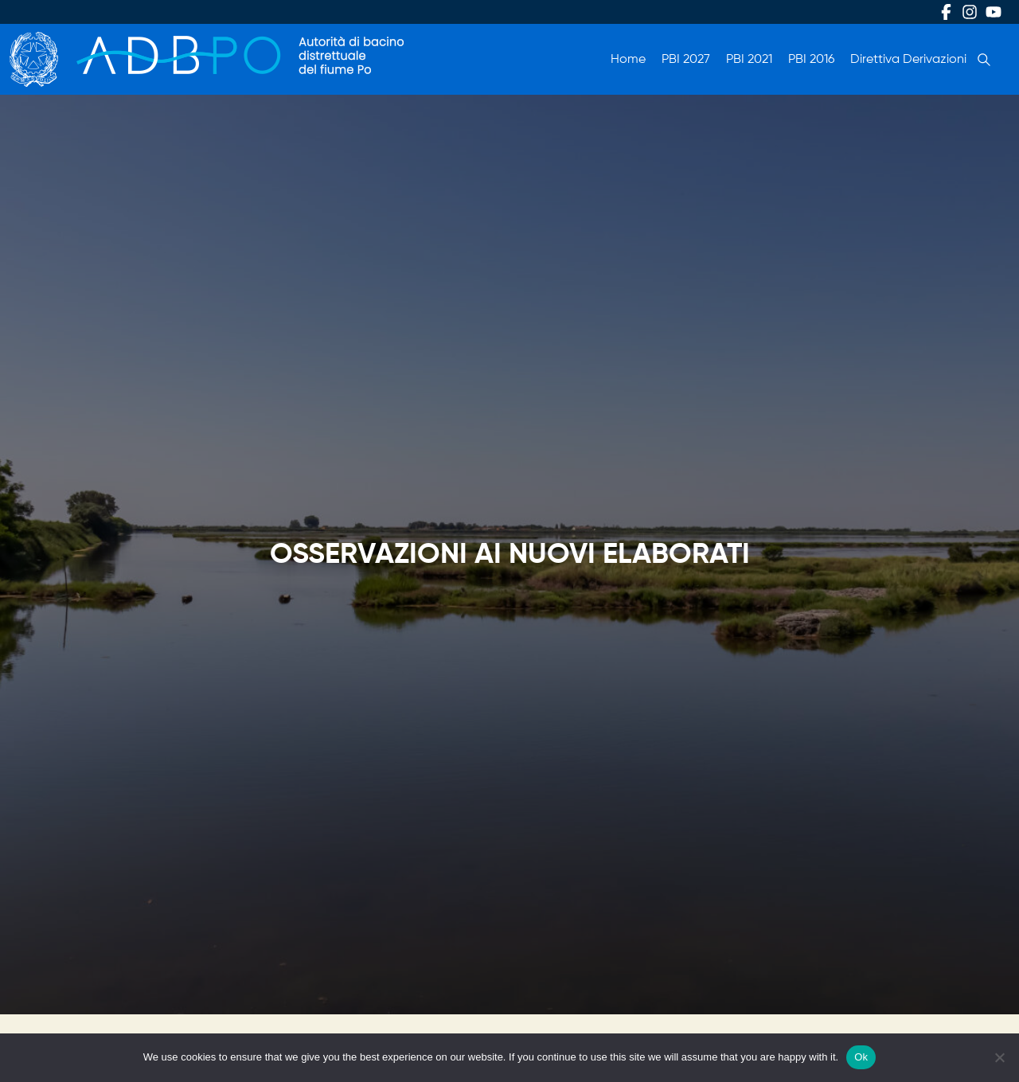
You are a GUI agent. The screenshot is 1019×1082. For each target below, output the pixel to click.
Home (628, 59)
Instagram (970, 12)
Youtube (993, 12)
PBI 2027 (686, 59)
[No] (999, 1057)
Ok (861, 1057)
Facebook (946, 12)
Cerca (984, 59)
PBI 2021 (749, 59)
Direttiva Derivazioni (908, 59)
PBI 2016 (811, 59)
